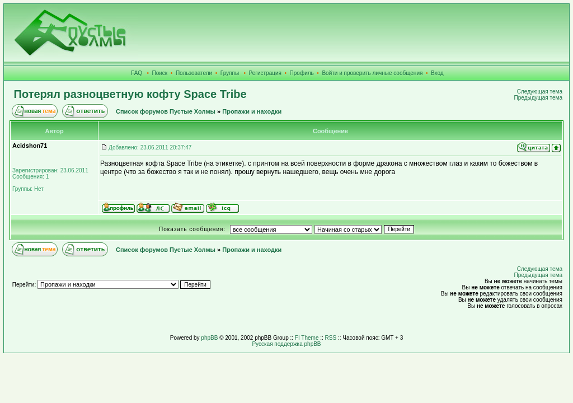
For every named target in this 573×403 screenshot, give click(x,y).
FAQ (136, 73)
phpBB (209, 338)
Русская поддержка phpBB (286, 344)
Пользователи (194, 73)
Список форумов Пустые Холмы (165, 111)
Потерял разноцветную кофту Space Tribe (130, 94)
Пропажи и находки (251, 111)
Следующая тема (539, 91)
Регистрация (265, 73)
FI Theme (307, 338)
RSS (331, 338)
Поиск (160, 73)
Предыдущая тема (538, 98)
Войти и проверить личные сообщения (372, 73)
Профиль (302, 73)
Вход (437, 73)
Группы (229, 73)
